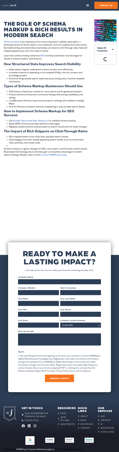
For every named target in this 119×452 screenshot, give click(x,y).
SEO (42, 55)
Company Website (26, 288)
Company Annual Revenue (72, 320)
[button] (88, 5)
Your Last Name (67, 299)
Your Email (23, 320)
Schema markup (12, 41)
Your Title (22, 309)
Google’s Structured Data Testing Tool (30, 120)
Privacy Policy (9, 449)
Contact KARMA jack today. (54, 154)
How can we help (26, 331)
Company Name (25, 277)
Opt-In (21, 352)
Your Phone (65, 309)
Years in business (68, 288)
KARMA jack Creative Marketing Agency (35, 449)
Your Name (23, 299)
